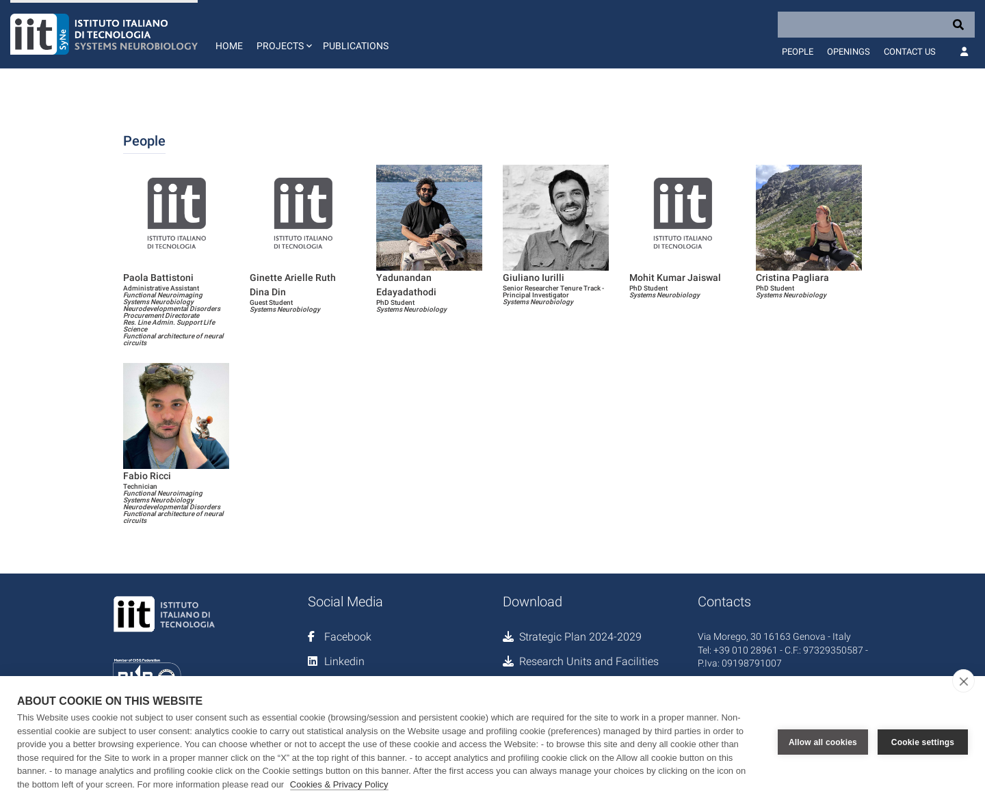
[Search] (876, 25)
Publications (356, 45)
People (797, 51)
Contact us (910, 51)
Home (229, 45)
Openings (848, 51)
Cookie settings (922, 742)
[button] (283, 34)
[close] (963, 680)
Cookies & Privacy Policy (339, 784)
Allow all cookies (823, 742)
